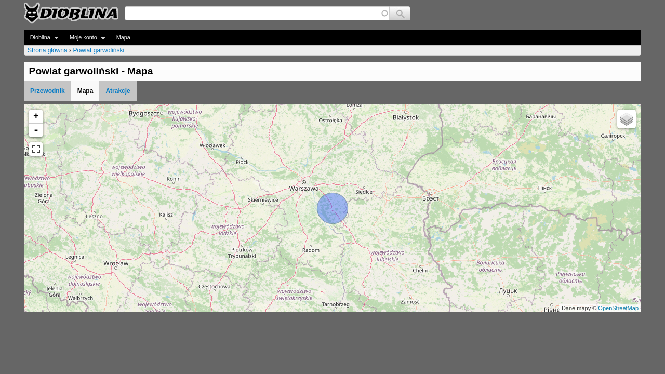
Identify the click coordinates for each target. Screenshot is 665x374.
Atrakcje (117, 91)
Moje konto (84, 37)
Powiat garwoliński (98, 50)
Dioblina (41, 37)
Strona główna (48, 50)
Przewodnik (47, 91)
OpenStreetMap (618, 308)
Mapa (123, 37)
